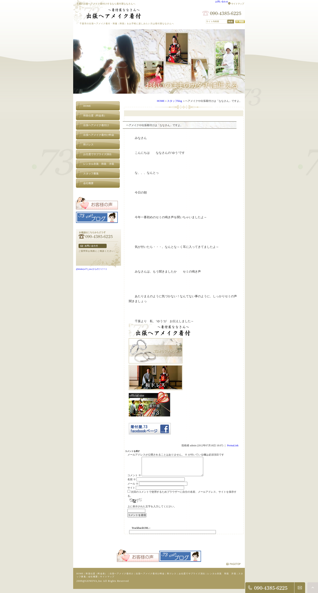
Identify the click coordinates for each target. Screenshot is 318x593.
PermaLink (232, 445)
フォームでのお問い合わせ (93, 246)
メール (132, 487)
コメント (134, 478)
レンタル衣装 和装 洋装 (221, 577)
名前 (131, 482)
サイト (131, 491)
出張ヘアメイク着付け (122, 577)
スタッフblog (174, 100)
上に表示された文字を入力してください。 (151, 509)
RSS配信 (240, 21)
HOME (160, 100)
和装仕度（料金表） (96, 577)
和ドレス (172, 577)
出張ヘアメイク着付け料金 (150, 577)
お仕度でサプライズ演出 (192, 577)
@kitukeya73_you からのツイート (91, 269)
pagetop (233, 567)
